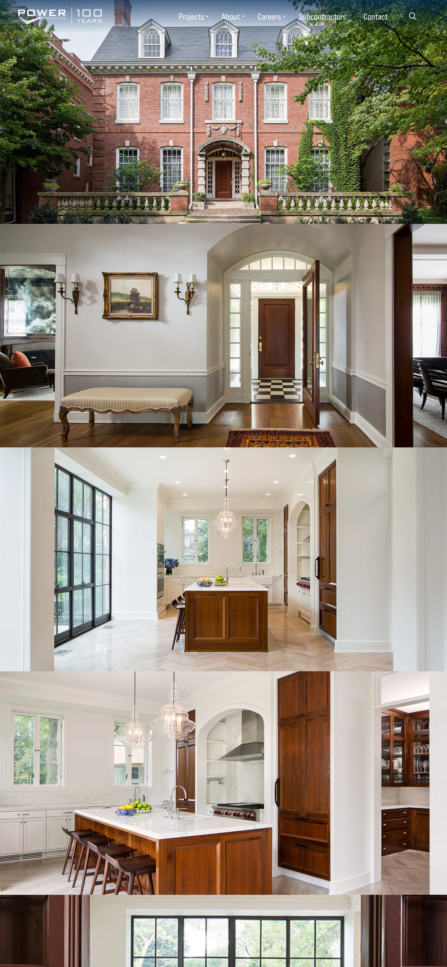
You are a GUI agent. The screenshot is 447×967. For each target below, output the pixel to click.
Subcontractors (322, 16)
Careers (269, 16)
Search (412, 16)
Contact (376, 16)
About (230, 16)
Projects (191, 16)
